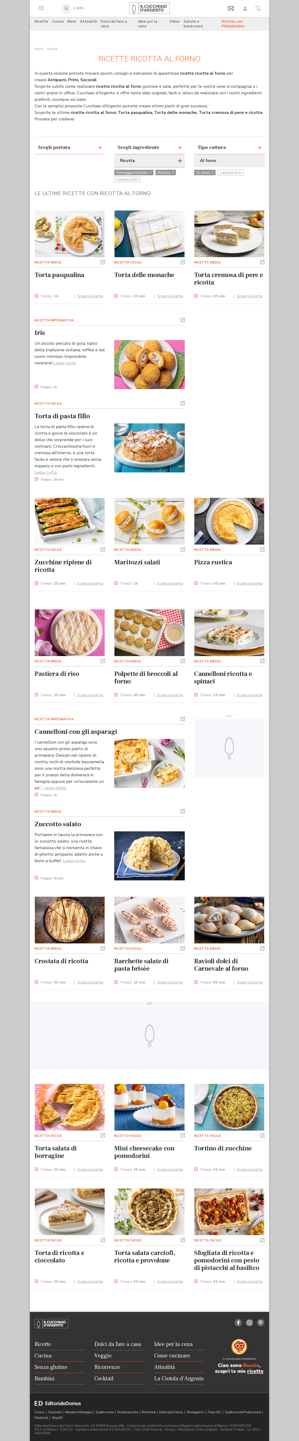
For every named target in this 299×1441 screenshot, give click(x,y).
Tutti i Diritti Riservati (148, 1429)
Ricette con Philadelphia (233, 24)
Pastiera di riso (57, 674)
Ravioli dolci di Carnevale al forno (221, 965)
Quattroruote (105, 1412)
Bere (72, 21)
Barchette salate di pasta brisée (141, 965)
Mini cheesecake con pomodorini (144, 1152)
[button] (103, 261)
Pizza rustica (213, 562)
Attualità (88, 21)
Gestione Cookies (232, 1429)
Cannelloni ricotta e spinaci (223, 677)
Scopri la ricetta (90, 296)
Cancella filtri (127, 179)
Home (39, 49)
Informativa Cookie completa (197, 1429)
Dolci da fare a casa (114, 24)
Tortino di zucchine (223, 1148)
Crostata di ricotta (61, 961)
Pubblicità (42, 1418)
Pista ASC (215, 1412)
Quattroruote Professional (243, 1412)
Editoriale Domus (171, 1412)
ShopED (57, 1418)
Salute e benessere (193, 24)
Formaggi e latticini (133, 172)
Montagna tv (196, 1412)
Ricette (41, 21)
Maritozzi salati (137, 562)
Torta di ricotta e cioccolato (59, 1257)
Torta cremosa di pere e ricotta (228, 279)
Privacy (170, 1429)
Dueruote (55, 1412)
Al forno (205, 172)
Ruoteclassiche (128, 1412)
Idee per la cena (147, 24)
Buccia (251, 1365)
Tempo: (49, 296)
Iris (40, 332)
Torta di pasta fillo (62, 416)
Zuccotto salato (58, 824)
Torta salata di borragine (56, 1152)
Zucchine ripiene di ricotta (63, 566)
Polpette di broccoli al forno (146, 677)
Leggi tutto (64, 363)
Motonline (149, 1412)
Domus (40, 1412)
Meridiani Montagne (79, 1412)
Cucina (58, 21)
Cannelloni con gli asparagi (76, 731)
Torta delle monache (144, 275)
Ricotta (166, 172)
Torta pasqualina (59, 275)
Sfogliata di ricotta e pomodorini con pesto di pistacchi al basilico (226, 1260)
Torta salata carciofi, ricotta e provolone (144, 1257)
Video (174, 21)
